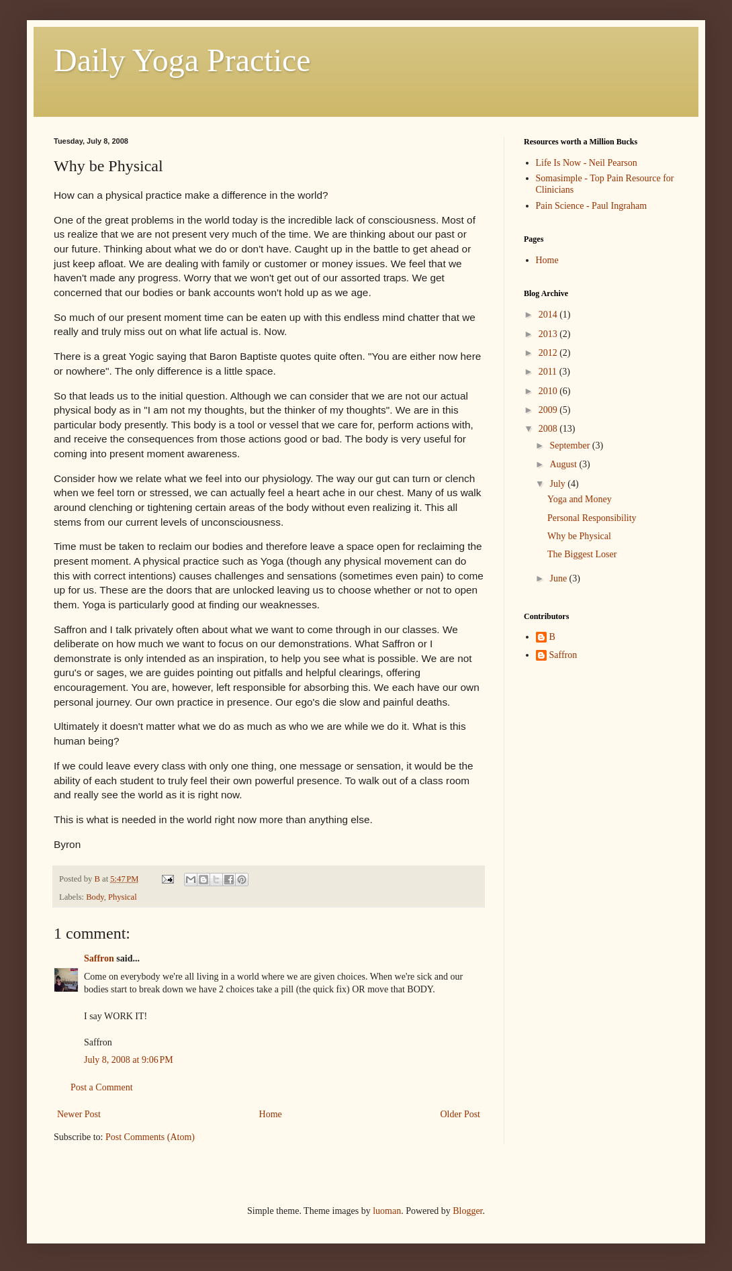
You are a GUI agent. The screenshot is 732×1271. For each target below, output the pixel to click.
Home (270, 1114)
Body (94, 897)
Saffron (99, 958)
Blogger (467, 1211)
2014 (549, 315)
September (570, 445)
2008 (549, 429)
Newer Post (79, 1114)
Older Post (461, 1114)
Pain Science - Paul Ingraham (591, 206)
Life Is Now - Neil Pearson (586, 163)
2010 (549, 391)
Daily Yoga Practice (182, 60)
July (558, 484)
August (564, 464)
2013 (549, 334)
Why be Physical (579, 536)
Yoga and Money (579, 499)
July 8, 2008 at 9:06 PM (128, 1060)
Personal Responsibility (592, 518)
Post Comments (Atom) (150, 1137)
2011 (549, 372)
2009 (549, 410)
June (559, 578)
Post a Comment (102, 1087)
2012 (549, 353)
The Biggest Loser (581, 554)
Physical (122, 897)
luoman (387, 1211)
